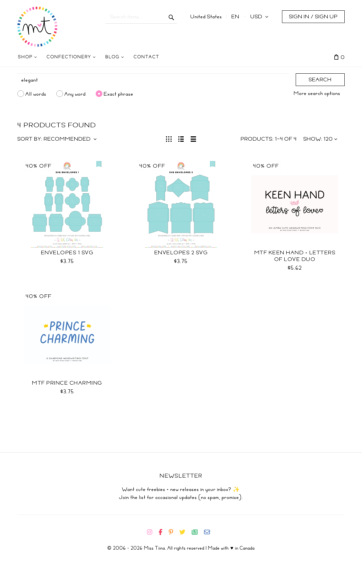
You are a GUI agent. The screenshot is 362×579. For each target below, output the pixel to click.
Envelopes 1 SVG (67, 253)
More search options (317, 93)
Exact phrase (118, 94)
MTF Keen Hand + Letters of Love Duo (295, 256)
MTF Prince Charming (67, 383)
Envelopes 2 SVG (181, 253)
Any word (75, 94)
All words (35, 94)
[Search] (153, 80)
